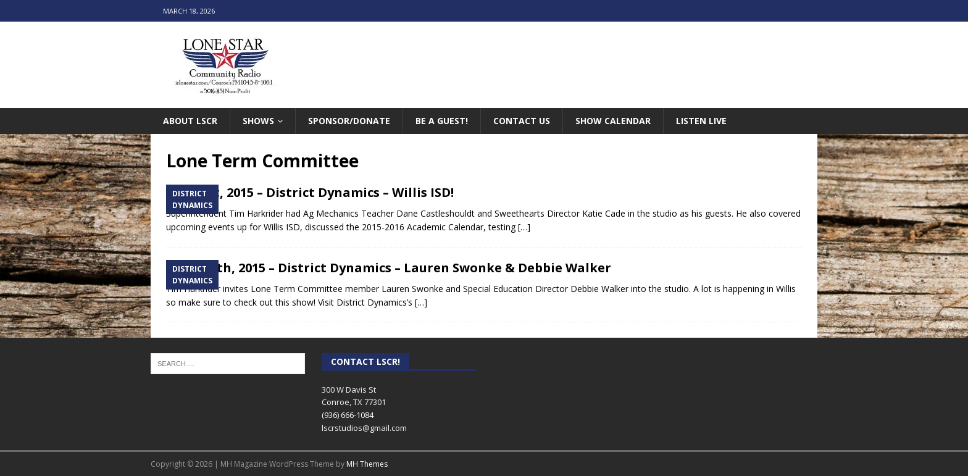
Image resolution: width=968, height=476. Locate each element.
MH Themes (367, 464)
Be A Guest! (441, 121)
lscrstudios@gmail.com (364, 427)
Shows (258, 121)
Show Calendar (613, 121)
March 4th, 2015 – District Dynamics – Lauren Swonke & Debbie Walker (388, 267)
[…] (524, 227)
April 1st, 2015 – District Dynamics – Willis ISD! (310, 192)
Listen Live (701, 121)
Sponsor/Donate (349, 121)
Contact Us (521, 121)
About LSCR (190, 121)
